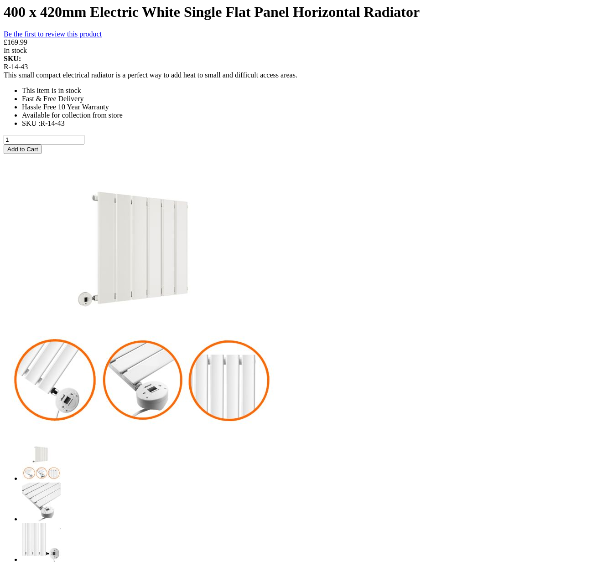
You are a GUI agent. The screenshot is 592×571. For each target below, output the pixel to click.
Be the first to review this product (53, 34)
